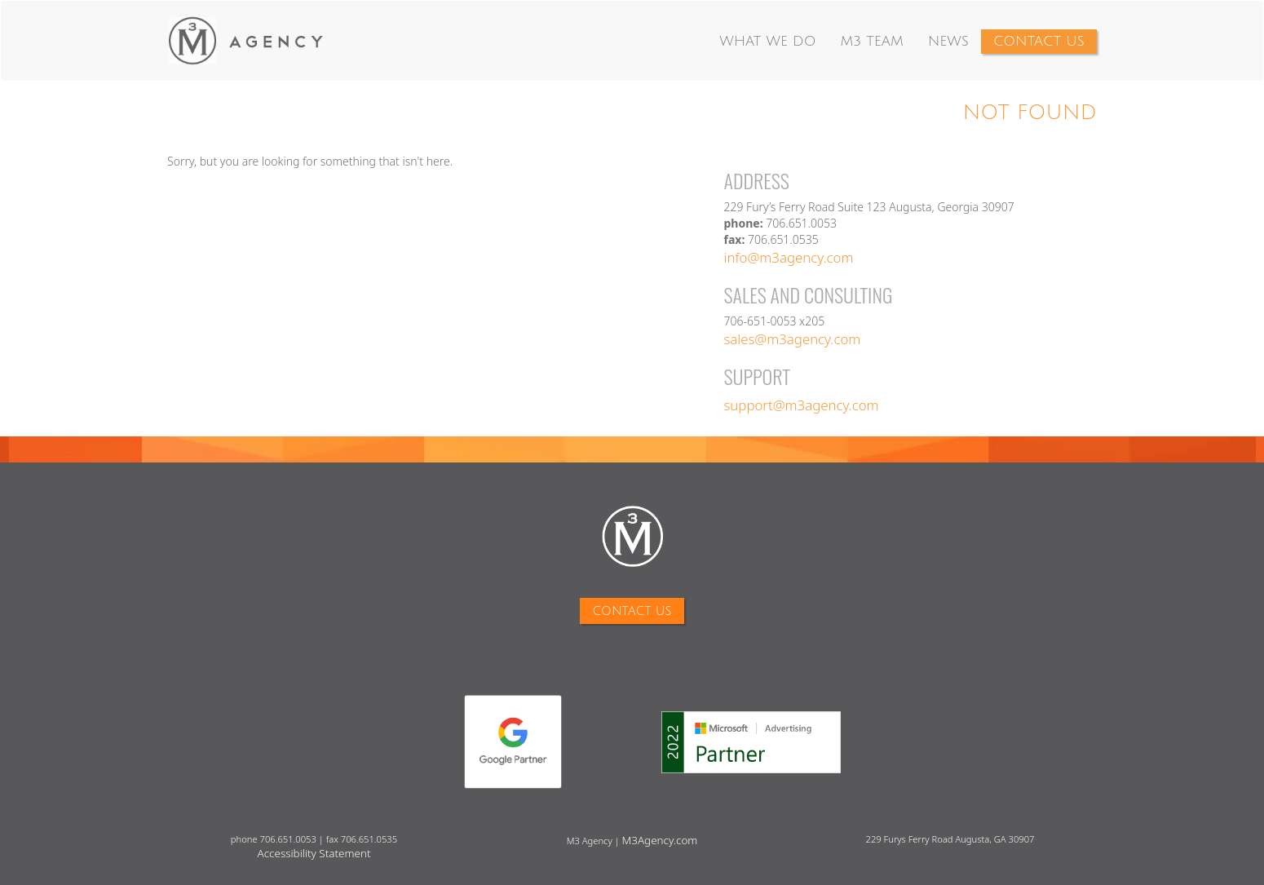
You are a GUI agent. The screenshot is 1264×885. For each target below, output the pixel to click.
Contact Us (1039, 41)
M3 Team (871, 41)
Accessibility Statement (314, 853)
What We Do (767, 41)
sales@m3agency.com (792, 339)
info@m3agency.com (789, 257)
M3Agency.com (660, 840)
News (948, 41)
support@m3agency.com (801, 405)
